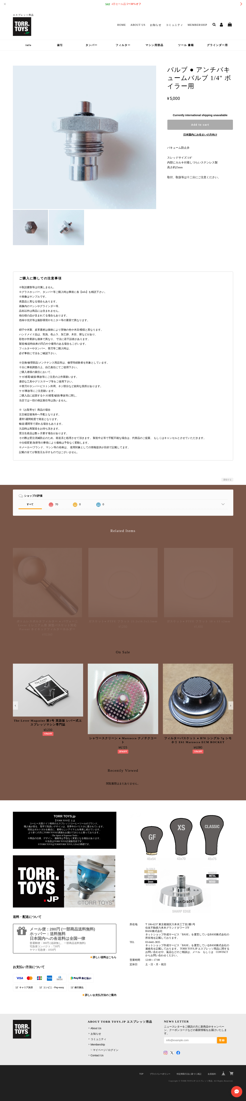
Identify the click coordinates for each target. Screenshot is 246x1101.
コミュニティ (174, 25)
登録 (222, 1040)
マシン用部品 (154, 45)
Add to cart (200, 124)
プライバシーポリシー (160, 1074)
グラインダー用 (217, 45)
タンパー (92, 45)
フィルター (123, 45)
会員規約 (212, 1074)
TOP (141, 1074)
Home (121, 25)
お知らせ (156, 25)
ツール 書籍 (186, 45)
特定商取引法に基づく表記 (189, 1074)
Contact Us (97, 1055)
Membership (197, 25)
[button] (15, 705)
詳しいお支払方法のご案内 (100, 995)
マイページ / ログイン (106, 1049)
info (28, 45)
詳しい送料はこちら (104, 957)
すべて (30, 504)
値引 (60, 45)
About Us (138, 25)
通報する (227, 480)
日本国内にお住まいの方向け (200, 134)
